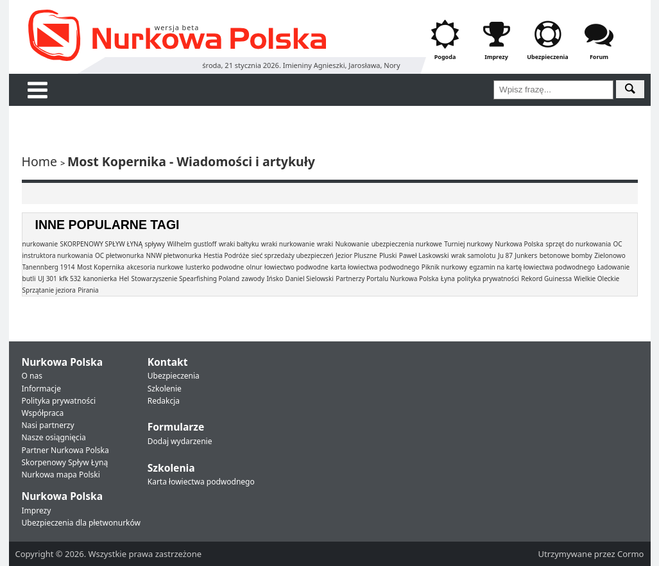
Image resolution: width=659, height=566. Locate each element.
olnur (254, 266)
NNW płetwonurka (173, 255)
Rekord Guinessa (546, 278)
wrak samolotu (473, 255)
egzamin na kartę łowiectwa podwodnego (532, 266)
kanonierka (100, 278)
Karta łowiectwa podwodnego (201, 481)
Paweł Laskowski (424, 255)
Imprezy (36, 510)
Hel (124, 278)
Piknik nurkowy (444, 266)
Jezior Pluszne (356, 255)
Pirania (88, 290)
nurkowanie (40, 243)
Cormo (630, 554)
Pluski (388, 255)
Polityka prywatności (59, 400)
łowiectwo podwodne (296, 266)
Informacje (41, 388)
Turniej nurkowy (468, 243)
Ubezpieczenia (174, 375)
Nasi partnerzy (48, 425)
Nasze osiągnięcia (54, 437)
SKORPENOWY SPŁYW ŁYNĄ (101, 243)
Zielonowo (610, 255)
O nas (32, 375)
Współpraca (43, 412)
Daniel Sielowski (310, 278)
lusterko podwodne (214, 266)
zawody (253, 278)
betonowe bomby (566, 255)
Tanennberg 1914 (48, 266)
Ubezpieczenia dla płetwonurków (81, 522)
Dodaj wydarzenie (180, 441)
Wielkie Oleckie (597, 278)
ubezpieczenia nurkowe (407, 243)
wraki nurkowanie (287, 243)
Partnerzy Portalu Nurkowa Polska (387, 278)
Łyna (448, 278)
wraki (325, 243)
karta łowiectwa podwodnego (374, 266)
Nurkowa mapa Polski (61, 474)
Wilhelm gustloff (191, 243)
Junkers (526, 255)
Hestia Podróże (226, 255)
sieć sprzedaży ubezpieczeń (292, 255)
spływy (154, 243)
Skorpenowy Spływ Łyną (65, 462)
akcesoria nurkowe (154, 266)
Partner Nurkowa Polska (65, 450)
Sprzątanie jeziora (49, 290)
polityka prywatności (487, 278)
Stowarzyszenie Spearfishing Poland (186, 278)
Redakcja (164, 400)
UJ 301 (47, 278)
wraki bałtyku (239, 243)
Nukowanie (352, 243)
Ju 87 (505, 255)
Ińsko (274, 278)
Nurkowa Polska (519, 243)
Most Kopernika (100, 266)
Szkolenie (165, 388)
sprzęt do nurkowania (578, 243)
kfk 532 (70, 278)
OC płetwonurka (119, 255)
